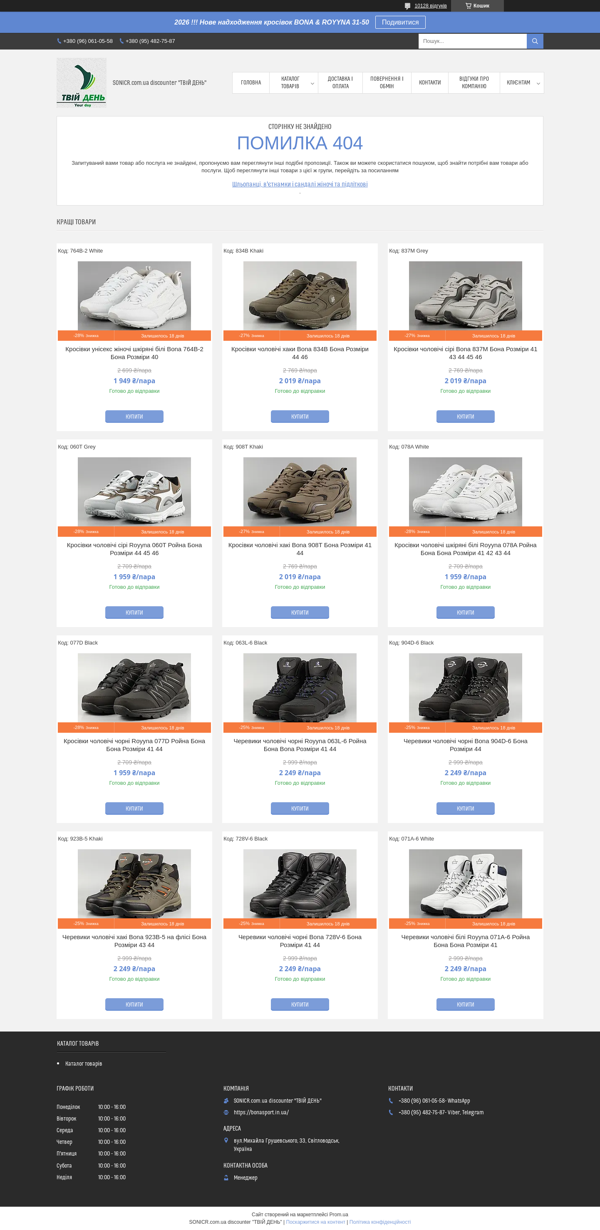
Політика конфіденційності (380, 1222)
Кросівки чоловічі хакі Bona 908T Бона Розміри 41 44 (300, 549)
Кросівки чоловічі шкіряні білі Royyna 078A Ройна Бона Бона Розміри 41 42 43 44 (465, 549)
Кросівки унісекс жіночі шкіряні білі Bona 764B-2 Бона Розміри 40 (134, 353)
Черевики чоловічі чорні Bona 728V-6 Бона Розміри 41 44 (300, 941)
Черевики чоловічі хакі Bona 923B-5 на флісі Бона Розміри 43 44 (134, 941)
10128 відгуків (431, 6)
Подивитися (400, 22)
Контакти (430, 82)
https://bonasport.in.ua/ (261, 1112)
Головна (251, 82)
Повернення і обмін (387, 83)
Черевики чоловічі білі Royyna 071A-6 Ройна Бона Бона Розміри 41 (466, 941)
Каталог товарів (290, 83)
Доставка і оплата (340, 83)
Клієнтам (518, 82)
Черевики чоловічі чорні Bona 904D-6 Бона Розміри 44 (466, 745)
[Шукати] (535, 41)
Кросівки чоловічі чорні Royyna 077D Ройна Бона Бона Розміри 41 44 (134, 745)
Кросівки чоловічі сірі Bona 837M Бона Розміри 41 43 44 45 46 (465, 353)
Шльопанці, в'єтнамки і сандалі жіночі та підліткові (300, 184)
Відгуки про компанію (474, 83)
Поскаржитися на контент (315, 1222)
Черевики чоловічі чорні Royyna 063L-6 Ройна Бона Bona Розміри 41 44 (299, 745)
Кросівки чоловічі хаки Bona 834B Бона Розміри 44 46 (300, 353)
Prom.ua (339, 1215)
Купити (134, 417)
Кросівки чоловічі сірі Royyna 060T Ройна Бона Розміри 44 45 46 (134, 549)
